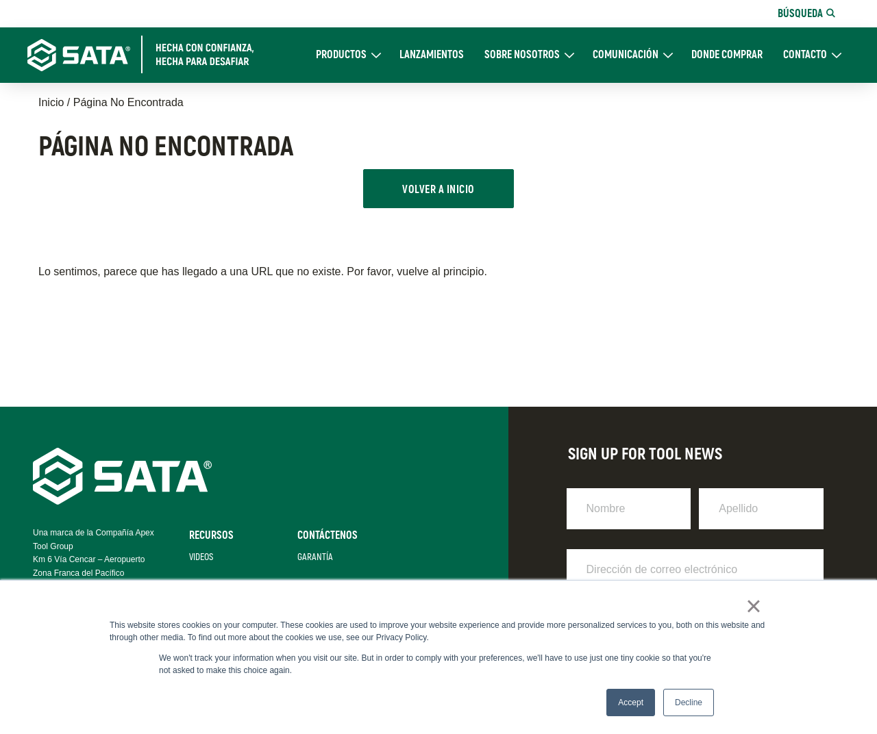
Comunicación (625, 55)
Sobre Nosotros (522, 55)
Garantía (315, 557)
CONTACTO (805, 55)
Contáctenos (327, 535)
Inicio (51, 102)
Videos (201, 557)
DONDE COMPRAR (727, 55)
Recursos (211, 535)
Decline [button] (688, 702)
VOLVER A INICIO (438, 190)
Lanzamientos (431, 55)
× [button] (753, 606)
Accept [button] (630, 702)
